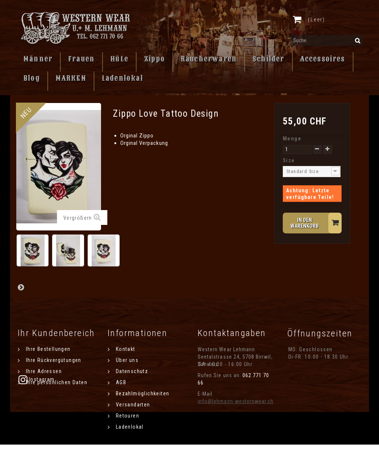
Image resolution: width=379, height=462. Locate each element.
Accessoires (322, 59)
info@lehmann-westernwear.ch (236, 401)
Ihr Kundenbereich (56, 333)
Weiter (20, 287)
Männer (38, 59)
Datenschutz (131, 371)
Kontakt (124, 349)
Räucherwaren (209, 59)
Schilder (268, 59)
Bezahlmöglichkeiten (141, 393)
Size (289, 160)
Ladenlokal (122, 78)
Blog (31, 78)
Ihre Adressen (43, 371)
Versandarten (132, 405)
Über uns (126, 360)
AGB (120, 382)
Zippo (154, 59)
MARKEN (71, 78)
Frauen (81, 59)
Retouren (126, 416)
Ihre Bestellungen (47, 349)
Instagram (306, 379)
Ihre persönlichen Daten (55, 382)
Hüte (119, 59)
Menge (292, 139)
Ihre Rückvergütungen (52, 360)
